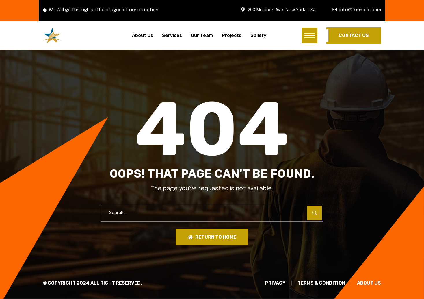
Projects (231, 35)
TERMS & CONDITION (321, 283)
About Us (142, 35)
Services (172, 35)
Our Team (202, 35)
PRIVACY (275, 283)
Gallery (258, 35)
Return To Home (212, 237)
